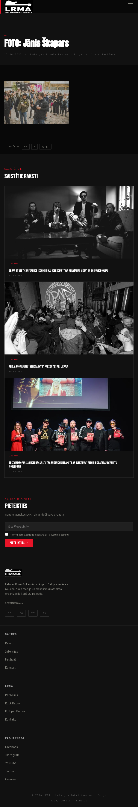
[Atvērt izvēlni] (130, 7)
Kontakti (11, 719)
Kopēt (45, 146)
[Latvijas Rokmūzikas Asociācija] (19, 7)
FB (25, 146)
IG (21, 613)
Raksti (9, 643)
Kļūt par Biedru (15, 711)
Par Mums (11, 695)
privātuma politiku (59, 534)
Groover (10, 779)
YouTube (11, 763)
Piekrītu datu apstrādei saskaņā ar (37, 535)
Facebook (11, 747)
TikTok (9, 771)
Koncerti (10, 668)
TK (44, 613)
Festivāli (11, 659)
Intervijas (11, 651)
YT (33, 613)
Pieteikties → (19, 543)
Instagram (12, 755)
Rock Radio (12, 703)
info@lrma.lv (14, 602)
